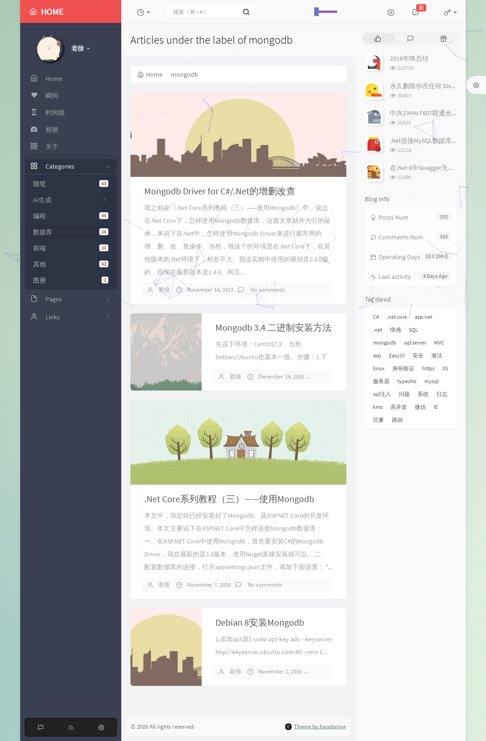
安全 (418, 355)
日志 (441, 393)
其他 (70, 264)
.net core (397, 316)
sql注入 (382, 393)
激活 (436, 355)
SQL (413, 329)
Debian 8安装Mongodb (259, 622)
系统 (423, 393)
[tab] (378, 38)
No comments (267, 290)
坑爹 (378, 419)
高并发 (398, 406)
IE (436, 406)
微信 (420, 406)
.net (377, 329)
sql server (415, 342)
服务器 (381, 381)
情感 (395, 329)
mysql (431, 381)
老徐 (164, 290)
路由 (397, 419)
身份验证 (403, 368)
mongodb (384, 342)
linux (378, 368)
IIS (445, 368)
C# (376, 316)
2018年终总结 (409, 58)
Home (150, 74)
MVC (439, 342)
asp (377, 355)
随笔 (70, 184)
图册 (70, 280)
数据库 (70, 232)
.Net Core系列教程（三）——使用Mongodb (229, 498)
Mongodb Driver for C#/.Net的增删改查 (219, 191)
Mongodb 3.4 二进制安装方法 (273, 327)
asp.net (423, 316)
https (428, 368)
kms (378, 406)
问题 (404, 393)
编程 (70, 216)
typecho (407, 381)
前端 (70, 248)
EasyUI (397, 355)
